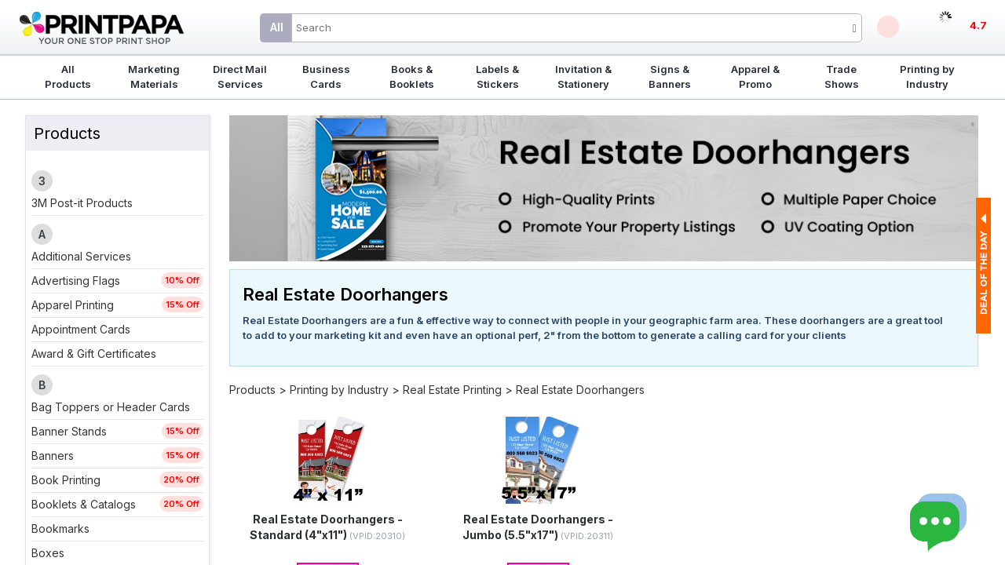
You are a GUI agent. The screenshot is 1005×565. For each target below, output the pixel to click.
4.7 (978, 25)
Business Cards (326, 76)
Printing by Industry (927, 76)
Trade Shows (841, 76)
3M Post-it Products (82, 203)
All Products (68, 76)
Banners (52, 455)
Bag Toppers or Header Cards (110, 407)
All (276, 27)
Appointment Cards (80, 329)
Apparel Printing (72, 305)
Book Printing (65, 480)
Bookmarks (60, 528)
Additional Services (81, 256)
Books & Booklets (411, 76)
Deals (888, 27)
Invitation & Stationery (583, 76)
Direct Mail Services (240, 76)
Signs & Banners (670, 76)
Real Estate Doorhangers (580, 389)
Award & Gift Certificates (93, 353)
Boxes (47, 553)
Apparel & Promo (755, 76)
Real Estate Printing (452, 389)
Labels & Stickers (497, 76)
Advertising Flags (75, 280)
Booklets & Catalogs (83, 504)
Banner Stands (69, 431)
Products (252, 389)
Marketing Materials (154, 76)
